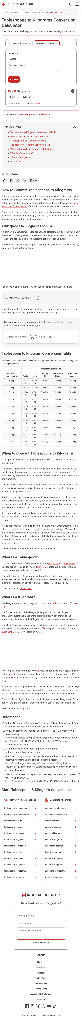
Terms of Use (41, 983)
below (37, 103)
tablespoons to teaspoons (20, 808)
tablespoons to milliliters (20, 846)
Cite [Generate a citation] (33, 180)
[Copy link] (4, 180)
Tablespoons (36, 12)
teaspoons (53, 563)
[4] (40, 570)
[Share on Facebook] (11, 180)
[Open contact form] (73, 91)
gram (10, 674)
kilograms (25, 708)
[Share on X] (17, 180)
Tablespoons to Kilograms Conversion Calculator (34, 132)
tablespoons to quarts (20, 833)
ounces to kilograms (61, 858)
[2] (12, 519)
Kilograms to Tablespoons (20, 43)
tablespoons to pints (20, 827)
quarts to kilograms (61, 833)
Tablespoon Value (17, 65)
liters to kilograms (61, 852)
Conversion (15, 12)
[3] (77, 563)
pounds (53, 603)
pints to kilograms (61, 827)
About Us (41, 962)
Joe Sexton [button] (13, 174)
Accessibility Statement (41, 994)
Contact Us (41, 967)
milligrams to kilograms (61, 871)
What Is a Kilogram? (20, 157)
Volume (25, 12)
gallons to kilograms (61, 839)
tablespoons (26, 588)
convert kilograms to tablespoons (33, 114)
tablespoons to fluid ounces (20, 814)
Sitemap (41, 999)
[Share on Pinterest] (24, 180)
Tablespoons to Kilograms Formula (29, 140)
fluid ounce (69, 563)
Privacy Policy (41, 988)
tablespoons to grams (20, 877)
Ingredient (13, 53)
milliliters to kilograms (61, 846)
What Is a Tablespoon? (21, 153)
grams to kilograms (61, 877)
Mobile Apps (41, 978)
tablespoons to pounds (20, 864)
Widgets (41, 973)
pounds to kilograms (61, 864)
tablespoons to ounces (20, 858)
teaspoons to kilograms (61, 808)
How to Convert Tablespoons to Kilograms (31, 136)
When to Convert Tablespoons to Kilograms (31, 149)
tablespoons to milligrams (20, 871)
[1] (71, 471)
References (15, 161)
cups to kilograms (61, 821)
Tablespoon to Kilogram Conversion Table (31, 144)
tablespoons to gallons (20, 839)
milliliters (41, 567)
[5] (43, 628)
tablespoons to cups (20, 821)
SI (38, 670)
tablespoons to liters (20, 852)
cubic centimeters (10, 632)
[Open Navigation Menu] (77, 4)
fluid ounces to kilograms (61, 814)
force (71, 690)
